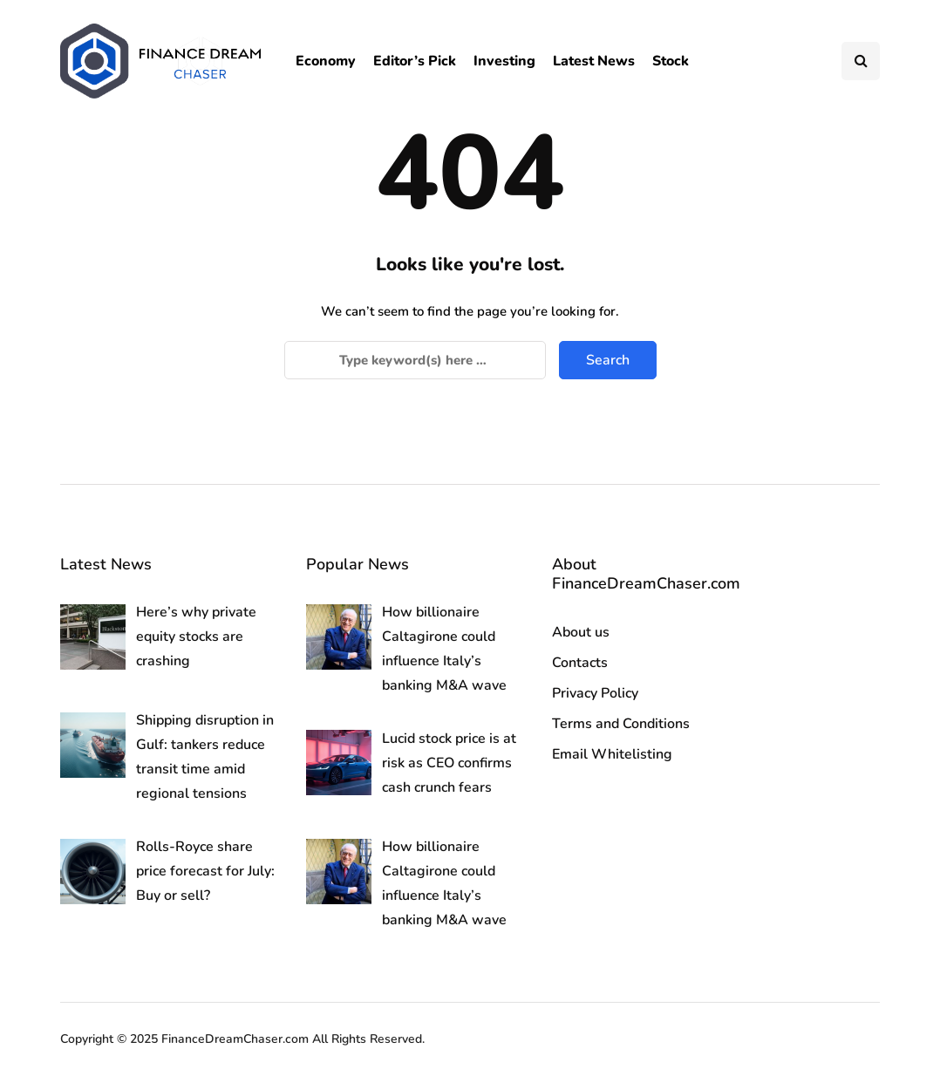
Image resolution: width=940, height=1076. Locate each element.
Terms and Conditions (621, 723)
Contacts (580, 662)
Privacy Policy (595, 693)
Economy (326, 61)
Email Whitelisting (612, 754)
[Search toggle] (860, 61)
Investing (504, 61)
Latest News (594, 61)
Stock (670, 61)
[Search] (415, 360)
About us (581, 632)
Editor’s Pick (414, 61)
